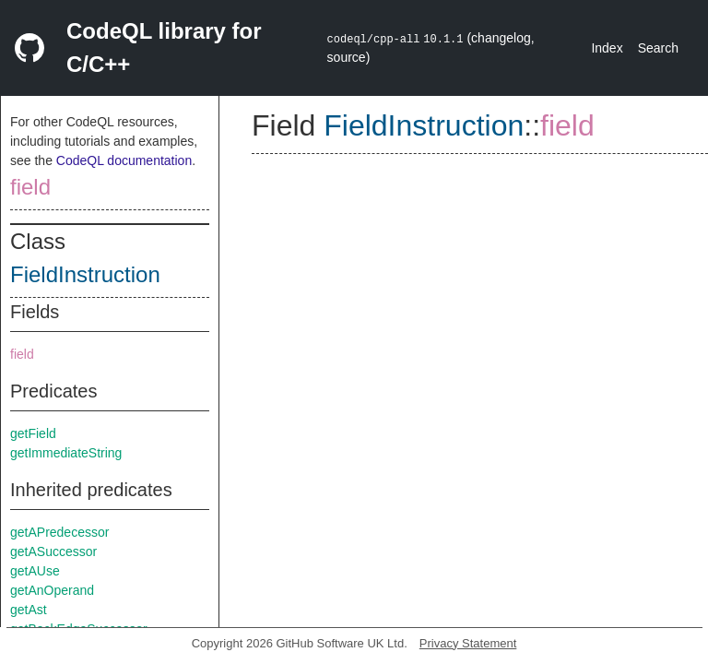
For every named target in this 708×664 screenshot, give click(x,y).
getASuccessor (53, 551)
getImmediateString (66, 452)
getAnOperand (52, 590)
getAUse (35, 570)
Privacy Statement (468, 643)
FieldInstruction (85, 274)
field (30, 186)
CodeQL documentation (124, 160)
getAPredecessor (59, 532)
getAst (28, 609)
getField (33, 433)
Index (606, 48)
